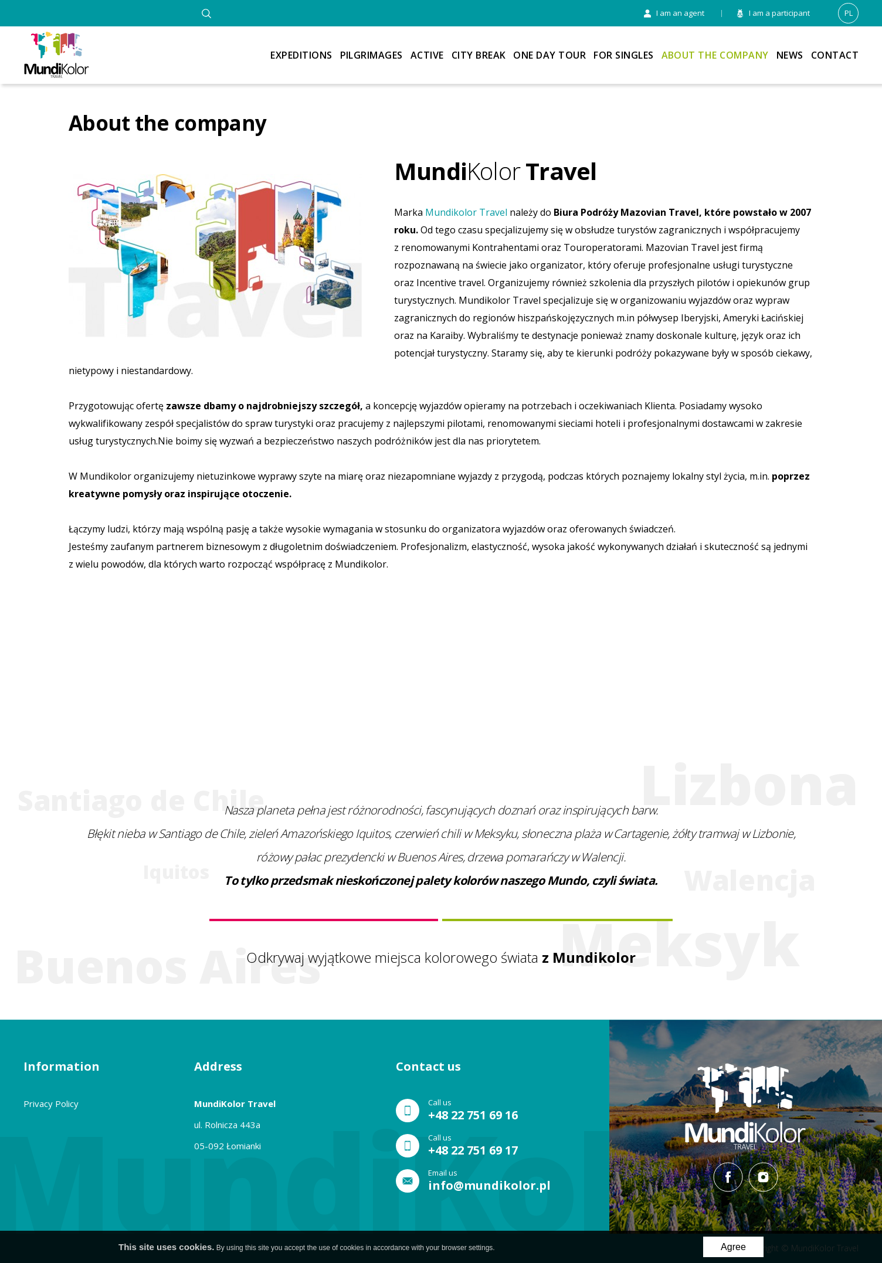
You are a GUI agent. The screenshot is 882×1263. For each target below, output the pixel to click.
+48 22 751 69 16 (473, 1115)
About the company (715, 56)
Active (427, 56)
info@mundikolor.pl (489, 1185)
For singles (623, 56)
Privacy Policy (51, 1103)
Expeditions (301, 56)
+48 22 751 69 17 (473, 1150)
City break (479, 56)
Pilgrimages (371, 56)
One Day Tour (549, 56)
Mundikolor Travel (466, 212)
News (789, 56)
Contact (835, 56)
